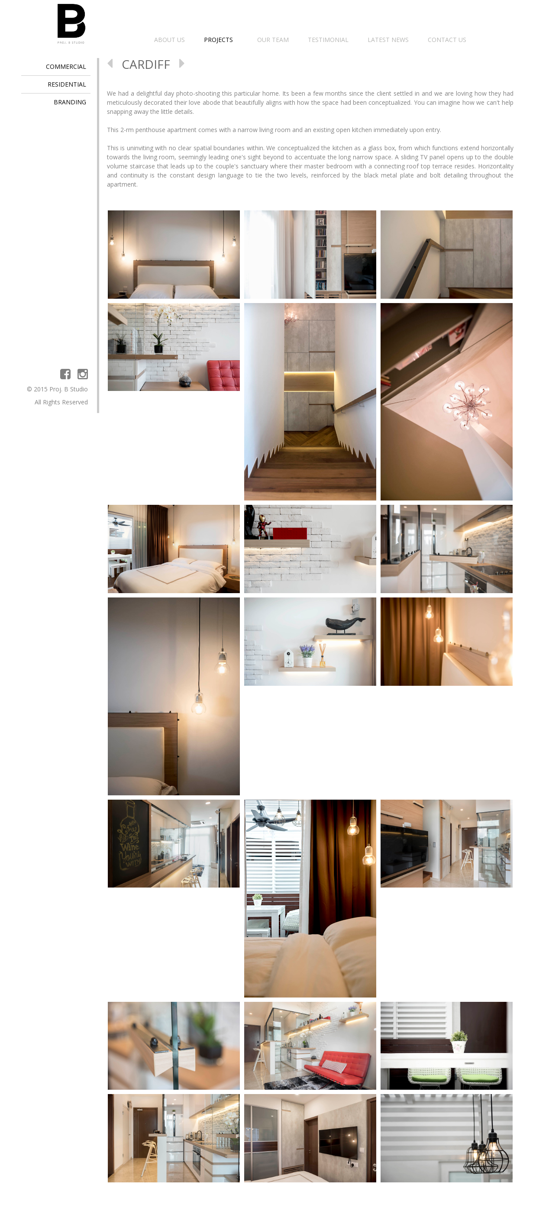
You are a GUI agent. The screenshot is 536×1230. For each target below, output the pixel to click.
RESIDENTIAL (67, 84)
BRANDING (70, 102)
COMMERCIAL (66, 66)
